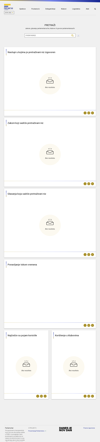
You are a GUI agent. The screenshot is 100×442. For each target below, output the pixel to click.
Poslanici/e (35, 9)
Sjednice (22, 9)
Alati (87, 9)
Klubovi (63, 9)
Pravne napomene (89, 428)
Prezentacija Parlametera (36, 431)
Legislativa (76, 9)
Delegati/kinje (50, 9)
